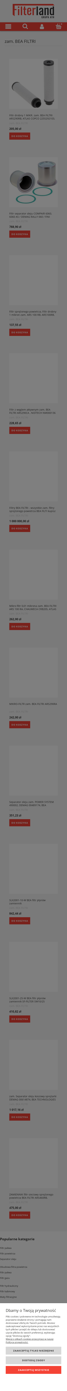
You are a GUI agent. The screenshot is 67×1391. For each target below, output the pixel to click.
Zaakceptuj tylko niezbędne (33, 1350)
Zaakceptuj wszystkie (33, 1370)
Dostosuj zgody (33, 1360)
